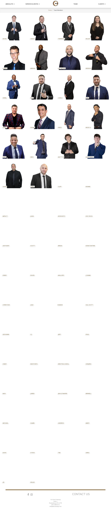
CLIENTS (101, 4)
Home (50, 10)
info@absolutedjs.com (55, 506)
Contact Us (81, 494)
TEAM (75, 4)
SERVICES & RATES (33, 4)
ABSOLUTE (10, 4)
